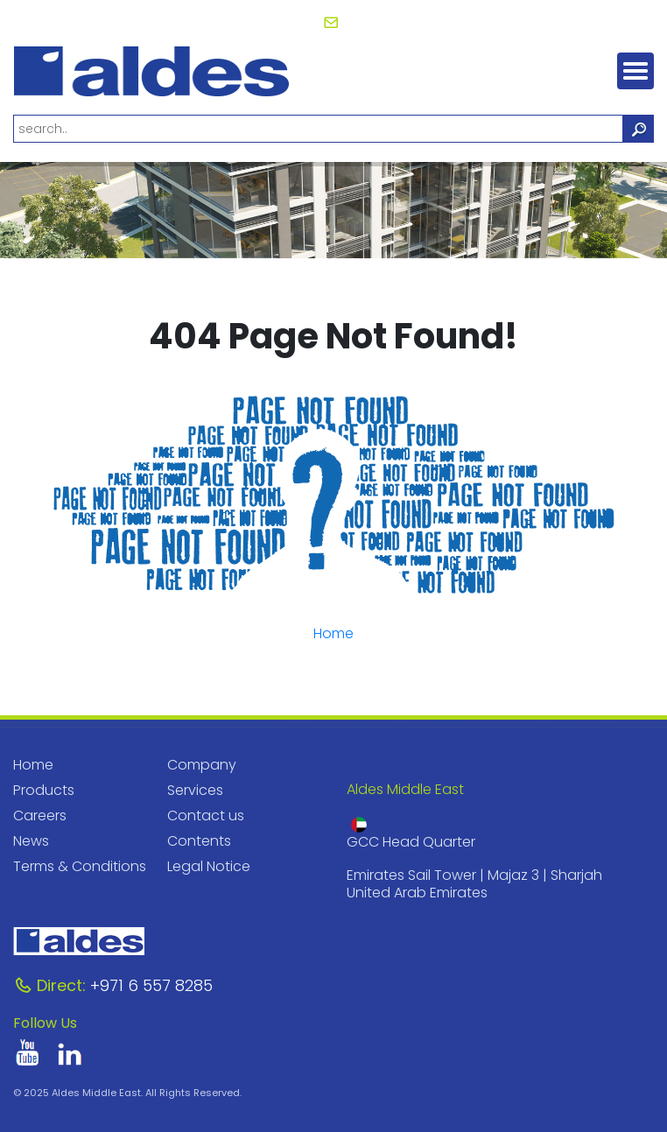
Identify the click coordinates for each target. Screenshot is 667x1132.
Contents (199, 841)
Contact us (205, 815)
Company (201, 765)
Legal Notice (208, 866)
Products (43, 790)
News (31, 841)
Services (195, 790)
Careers (40, 815)
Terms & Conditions (79, 866)
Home (333, 633)
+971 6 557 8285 (113, 985)
